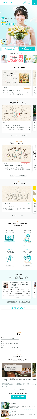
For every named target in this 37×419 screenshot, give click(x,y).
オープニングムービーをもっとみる (17, 175)
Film (17, 287)
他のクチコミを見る (23, 301)
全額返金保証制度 (26, 265)
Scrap (15, 287)
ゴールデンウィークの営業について (19, 53)
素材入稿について (26, 245)
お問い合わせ (8, 265)
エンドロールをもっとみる (17, 215)
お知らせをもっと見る (17, 351)
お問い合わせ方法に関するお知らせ (10, 343)
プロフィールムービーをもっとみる (17, 135)
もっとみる (16, 297)
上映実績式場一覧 (11, 301)
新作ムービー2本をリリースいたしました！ (12, 347)
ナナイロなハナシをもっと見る (17, 389)
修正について (8, 245)
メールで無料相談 (18, 397)
